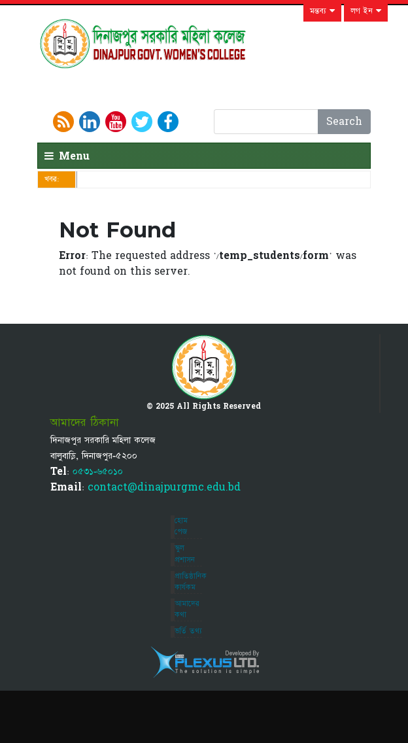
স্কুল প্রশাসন (185, 553)
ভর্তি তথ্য (188, 631)
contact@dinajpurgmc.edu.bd (164, 487)
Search (344, 122)
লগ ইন (365, 11)
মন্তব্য (322, 11)
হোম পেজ (181, 526)
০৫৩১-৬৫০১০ (98, 471)
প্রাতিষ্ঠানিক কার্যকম (191, 582)
